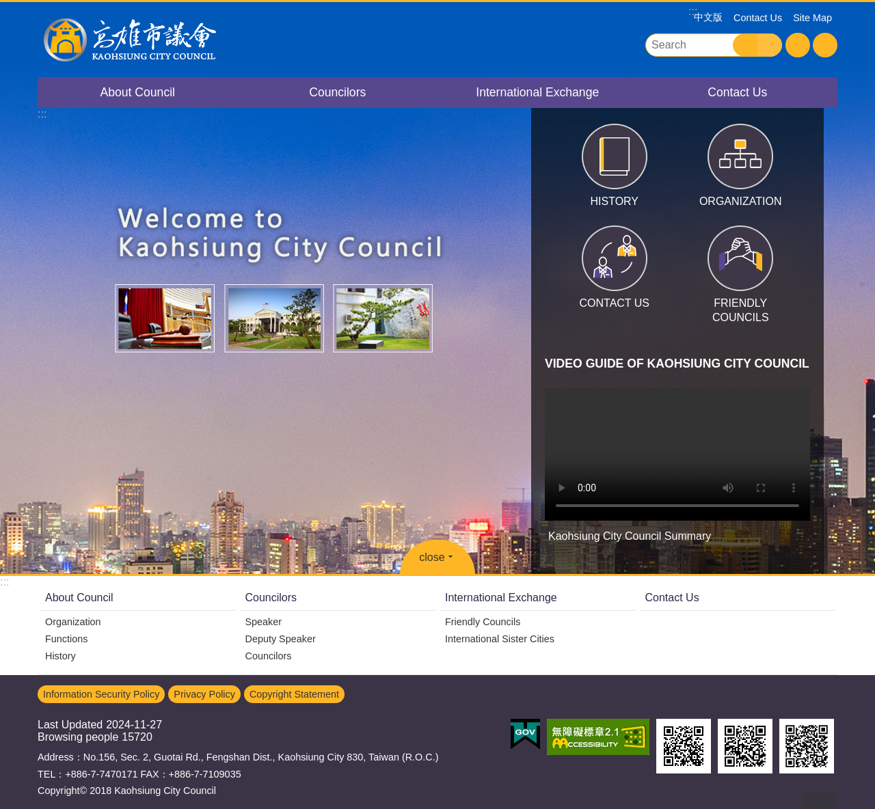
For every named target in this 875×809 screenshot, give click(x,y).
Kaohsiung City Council (157, 39)
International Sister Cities (499, 638)
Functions (66, 638)
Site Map (812, 17)
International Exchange (537, 92)
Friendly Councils (482, 621)
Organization (73, 621)
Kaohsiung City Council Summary (677, 454)
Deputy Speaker (280, 638)
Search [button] (745, 45)
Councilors (337, 92)
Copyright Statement (294, 694)
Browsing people (78, 737)
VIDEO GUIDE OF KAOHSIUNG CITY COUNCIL (677, 363)
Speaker (263, 621)
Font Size (797, 45)
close (431, 557)
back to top (820, 800)
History (60, 655)
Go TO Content (7, 7)
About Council (137, 92)
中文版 (708, 17)
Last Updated (70, 724)
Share (825, 45)
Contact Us (757, 17)
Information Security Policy (101, 694)
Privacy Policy (204, 694)
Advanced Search (769, 45)
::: (4, 582)
